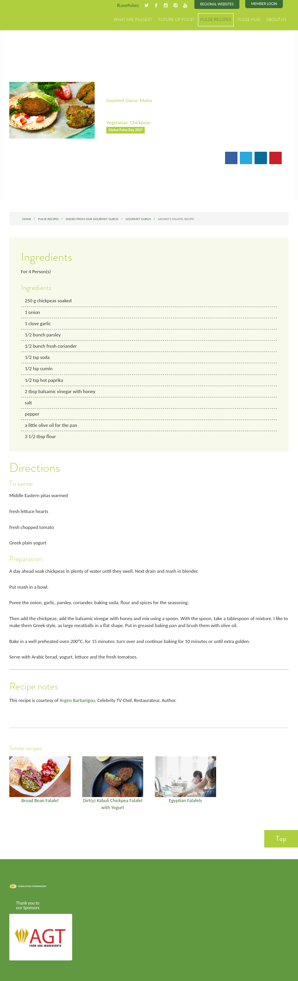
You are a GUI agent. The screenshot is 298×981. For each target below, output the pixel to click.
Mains (145, 100)
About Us (276, 19)
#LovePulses (128, 5)
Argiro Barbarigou (76, 698)
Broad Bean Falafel (39, 798)
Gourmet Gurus (121, 100)
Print (140, 158)
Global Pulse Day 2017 (125, 129)
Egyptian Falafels (185, 798)
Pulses (28, 16)
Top (281, 836)
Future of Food (176, 19)
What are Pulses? (133, 19)
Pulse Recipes (215, 19)
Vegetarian (117, 122)
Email (117, 158)
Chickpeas (140, 122)
